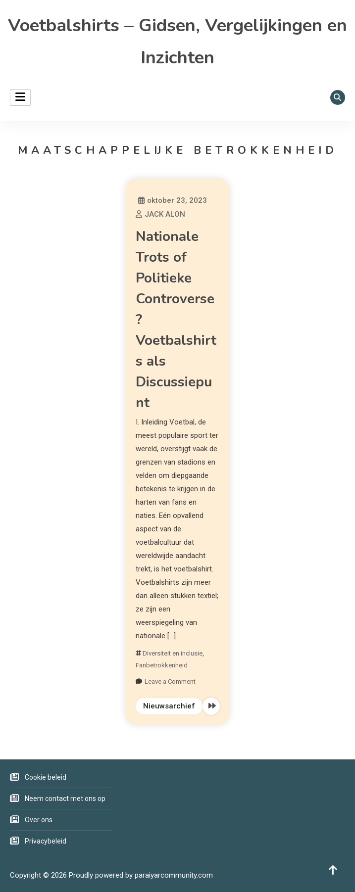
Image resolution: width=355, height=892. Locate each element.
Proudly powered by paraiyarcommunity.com (141, 875)
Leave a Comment (170, 681)
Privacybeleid (45, 841)
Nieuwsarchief (169, 706)
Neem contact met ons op (65, 798)
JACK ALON (165, 214)
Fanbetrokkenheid (162, 665)
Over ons (38, 820)
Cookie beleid (45, 777)
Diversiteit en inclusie (173, 653)
